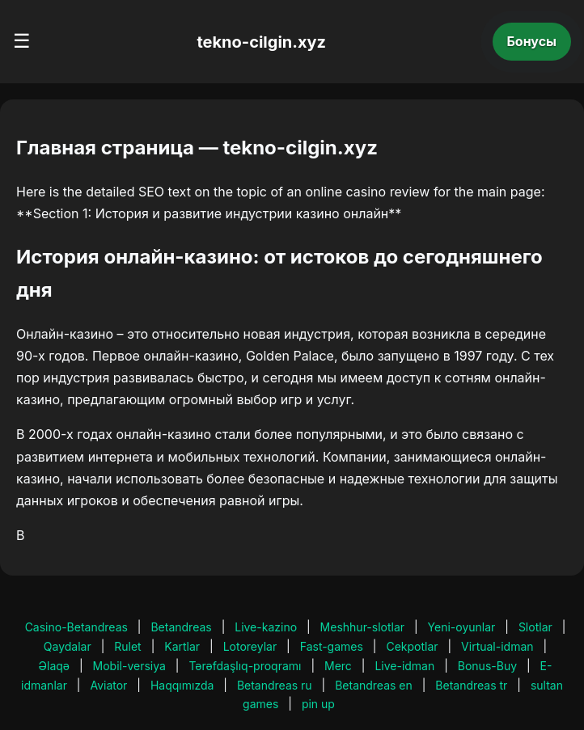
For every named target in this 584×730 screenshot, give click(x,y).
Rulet (127, 646)
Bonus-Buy (487, 666)
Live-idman (404, 666)
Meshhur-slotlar (362, 627)
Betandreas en (374, 685)
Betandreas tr (471, 685)
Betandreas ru (274, 685)
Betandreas (180, 627)
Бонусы (532, 41)
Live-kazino (266, 627)
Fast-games (331, 646)
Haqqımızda (182, 685)
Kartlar (182, 646)
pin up (318, 704)
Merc (338, 666)
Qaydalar (67, 646)
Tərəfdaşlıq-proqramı (244, 666)
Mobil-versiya (129, 666)
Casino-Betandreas (76, 627)
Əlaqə (54, 666)
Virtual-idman (497, 646)
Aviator (108, 685)
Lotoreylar (250, 646)
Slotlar (535, 627)
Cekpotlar (412, 646)
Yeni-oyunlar (462, 627)
